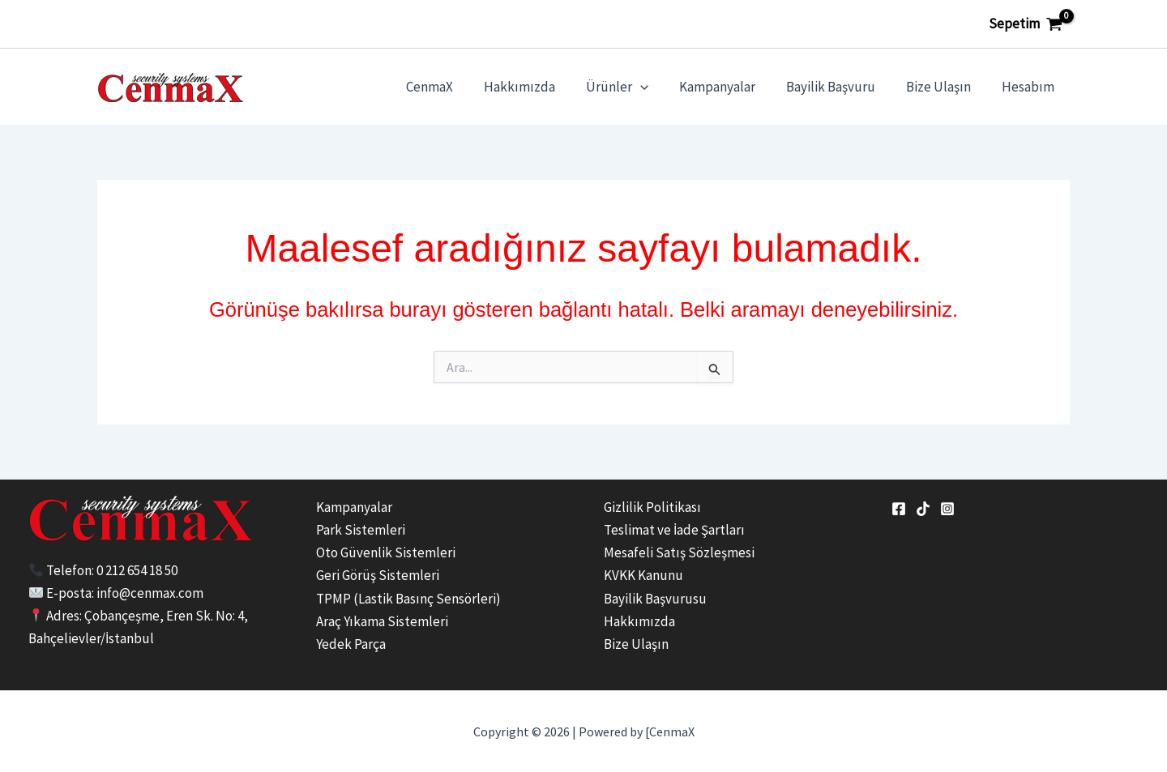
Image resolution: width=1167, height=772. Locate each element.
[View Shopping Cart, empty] (1025, 24)
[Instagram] (947, 508)
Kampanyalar (728, 87)
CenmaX (450, 87)
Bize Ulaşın (943, 87)
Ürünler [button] (632, 86)
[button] (655, 86)
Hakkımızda (537, 87)
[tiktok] (923, 508)
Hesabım (1029, 87)
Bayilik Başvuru (838, 87)
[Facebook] (898, 508)
